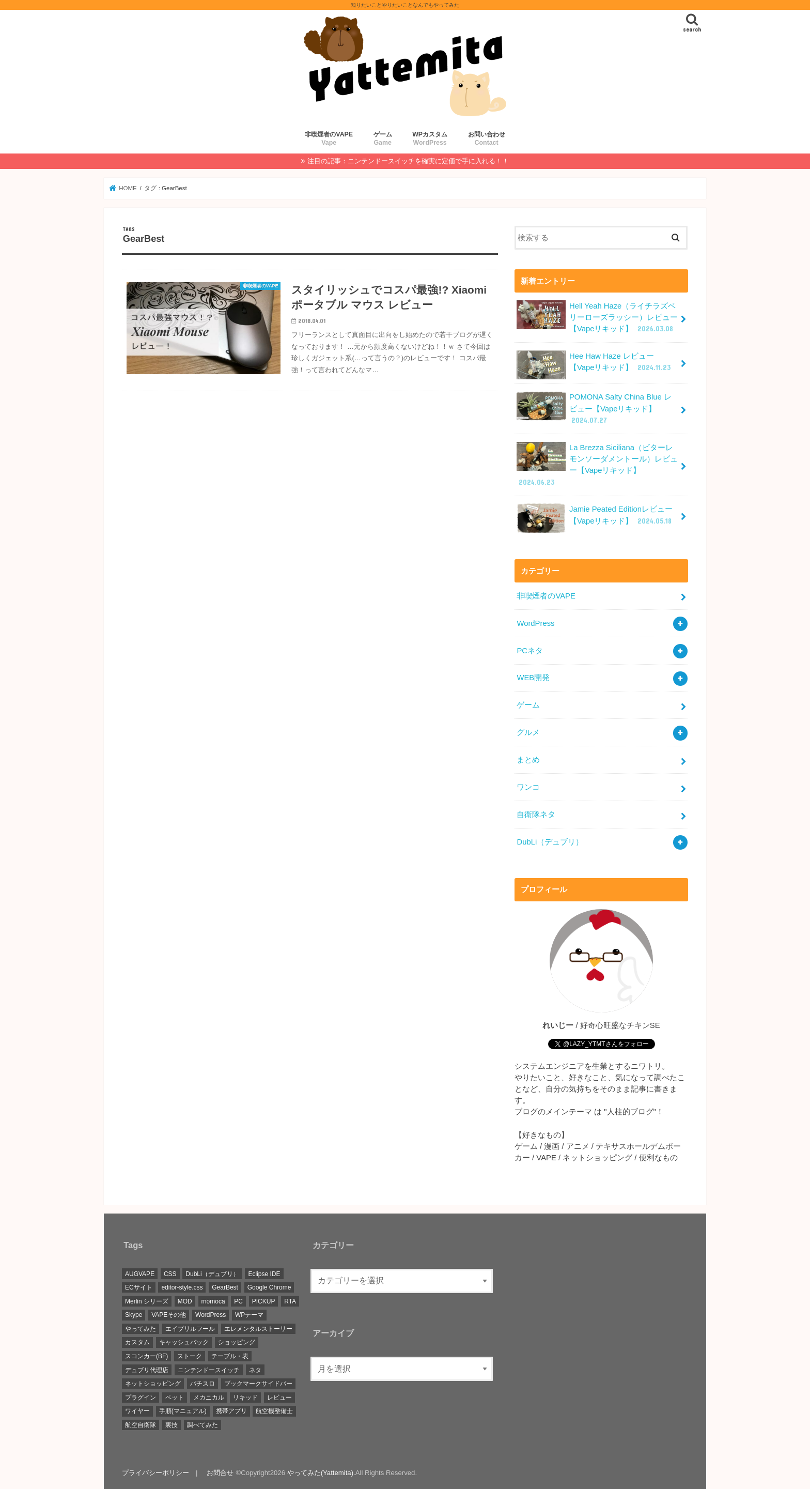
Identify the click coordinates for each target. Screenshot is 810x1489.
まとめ (528, 760)
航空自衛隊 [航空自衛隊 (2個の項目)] (140, 1425)
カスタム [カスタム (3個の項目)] (137, 1342)
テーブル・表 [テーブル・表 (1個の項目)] (229, 1356)
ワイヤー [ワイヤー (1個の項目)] (137, 1411)
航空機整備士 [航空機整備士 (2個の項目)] (274, 1411)
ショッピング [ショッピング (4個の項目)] (236, 1342)
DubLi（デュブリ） (550, 842)
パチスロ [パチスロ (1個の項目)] (202, 1383)
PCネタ (530, 651)
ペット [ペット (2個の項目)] (174, 1397)
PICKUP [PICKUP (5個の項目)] (263, 1301)
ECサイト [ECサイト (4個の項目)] (138, 1287)
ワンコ (528, 787)
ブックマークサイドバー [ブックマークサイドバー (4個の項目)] (258, 1383)
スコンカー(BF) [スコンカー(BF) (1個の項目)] (146, 1356)
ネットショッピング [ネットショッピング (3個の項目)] (153, 1383)
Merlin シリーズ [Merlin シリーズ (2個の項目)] (146, 1301)
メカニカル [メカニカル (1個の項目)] (208, 1397)
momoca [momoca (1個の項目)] (213, 1301)
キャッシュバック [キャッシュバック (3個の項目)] (184, 1342)
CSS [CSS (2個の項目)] (170, 1274)
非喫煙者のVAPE (329, 138)
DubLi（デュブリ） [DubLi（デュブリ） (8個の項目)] (212, 1274)
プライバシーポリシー (155, 1473)
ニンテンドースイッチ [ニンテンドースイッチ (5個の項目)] (209, 1370)
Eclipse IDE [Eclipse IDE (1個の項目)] (264, 1274)
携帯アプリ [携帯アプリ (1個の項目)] (231, 1411)
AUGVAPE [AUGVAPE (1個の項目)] (139, 1274)
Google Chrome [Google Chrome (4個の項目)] (269, 1287)
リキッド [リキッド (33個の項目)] (245, 1397)
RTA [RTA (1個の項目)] (290, 1301)
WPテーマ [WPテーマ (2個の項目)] (249, 1314)
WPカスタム (429, 138)
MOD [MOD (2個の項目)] (185, 1301)
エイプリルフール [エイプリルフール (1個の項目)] (190, 1328)
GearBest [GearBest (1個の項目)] (225, 1287)
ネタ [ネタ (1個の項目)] (255, 1370)
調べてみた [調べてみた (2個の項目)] (202, 1425)
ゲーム (382, 138)
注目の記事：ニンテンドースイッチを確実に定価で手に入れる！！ (408, 161)
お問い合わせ (486, 138)
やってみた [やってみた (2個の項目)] (140, 1328)
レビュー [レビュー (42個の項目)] (279, 1397)
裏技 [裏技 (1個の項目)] (171, 1425)
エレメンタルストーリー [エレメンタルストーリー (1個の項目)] (258, 1328)
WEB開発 (533, 677)
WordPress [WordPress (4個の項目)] (210, 1314)
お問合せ (220, 1473)
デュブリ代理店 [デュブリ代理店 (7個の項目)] (146, 1370)
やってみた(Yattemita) (320, 1473)
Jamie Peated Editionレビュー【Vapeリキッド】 (595, 517)
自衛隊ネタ (536, 814)
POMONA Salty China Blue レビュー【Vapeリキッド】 (594, 408)
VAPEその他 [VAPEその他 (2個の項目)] (168, 1314)
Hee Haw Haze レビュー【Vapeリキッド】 (594, 364)
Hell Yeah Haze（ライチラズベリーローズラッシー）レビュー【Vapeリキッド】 (597, 317)
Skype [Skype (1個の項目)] (133, 1314)
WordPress (535, 623)
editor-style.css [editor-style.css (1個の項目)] (181, 1287)
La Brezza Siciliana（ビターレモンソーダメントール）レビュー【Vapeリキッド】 (597, 464)
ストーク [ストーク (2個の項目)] (189, 1356)
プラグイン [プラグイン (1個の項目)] (140, 1397)
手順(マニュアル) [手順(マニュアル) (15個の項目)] (183, 1411)
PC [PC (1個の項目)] (238, 1301)
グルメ (528, 732)
